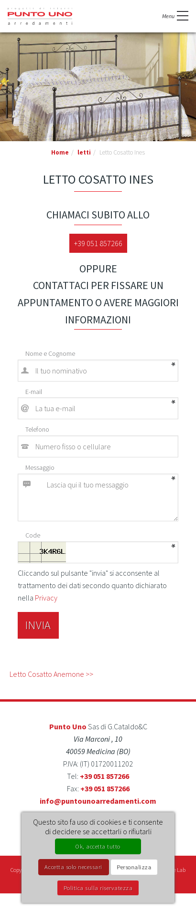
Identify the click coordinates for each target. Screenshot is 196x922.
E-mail (33, 391)
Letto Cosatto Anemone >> (51, 674)
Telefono (37, 429)
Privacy (46, 597)
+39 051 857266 (98, 243)
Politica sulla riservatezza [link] (98, 887)
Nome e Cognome (50, 353)
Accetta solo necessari (73, 866)
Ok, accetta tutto (98, 846)
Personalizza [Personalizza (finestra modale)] (134, 866)
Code (32, 535)
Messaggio (39, 467)
